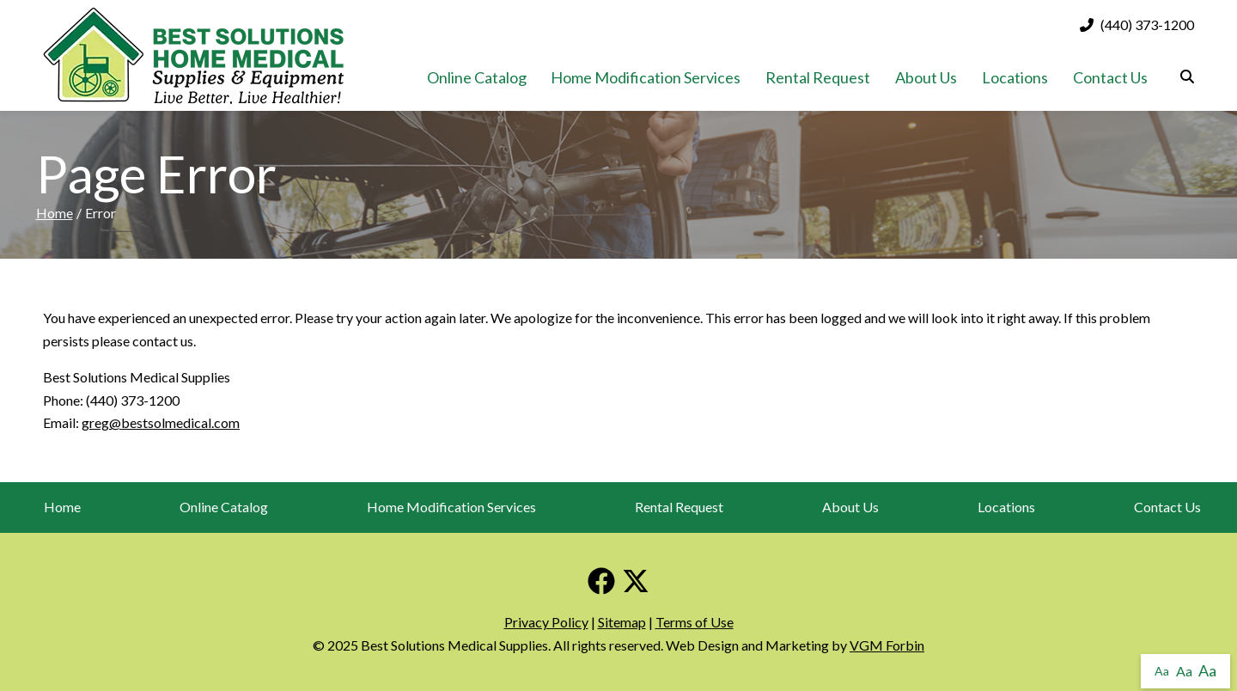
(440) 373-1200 (1137, 24)
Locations (1015, 77)
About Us (926, 77)
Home (54, 213)
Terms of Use (694, 622)
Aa (1162, 670)
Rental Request (817, 77)
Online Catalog (477, 77)
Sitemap (622, 622)
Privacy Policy (546, 622)
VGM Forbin (887, 645)
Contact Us (1110, 77)
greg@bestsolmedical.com (161, 422)
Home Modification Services (645, 77)
